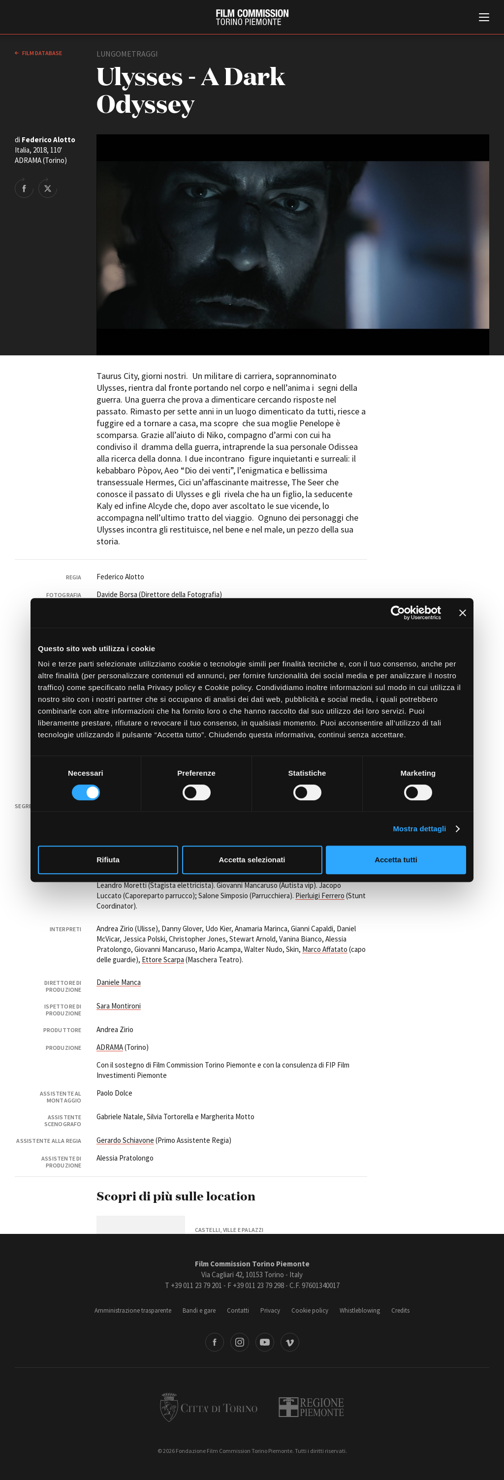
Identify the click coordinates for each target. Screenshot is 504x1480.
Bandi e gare (199, 1310)
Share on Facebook (24, 187)
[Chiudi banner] (462, 612)
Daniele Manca (118, 982)
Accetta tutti (396, 859)
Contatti (238, 1310)
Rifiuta (108, 859)
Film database (41, 53)
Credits (400, 1310)
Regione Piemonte (311, 1407)
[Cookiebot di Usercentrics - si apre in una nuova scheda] (398, 612)
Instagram (239, 1342)
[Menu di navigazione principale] (484, 18)
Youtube (264, 1342)
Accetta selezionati (252, 859)
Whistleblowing (360, 1310)
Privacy (270, 1310)
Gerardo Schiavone (125, 1140)
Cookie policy (309, 1310)
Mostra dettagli (419, 828)
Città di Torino (208, 1407)
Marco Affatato (324, 949)
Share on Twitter (47, 187)
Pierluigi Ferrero (320, 895)
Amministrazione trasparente (132, 1310)
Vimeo (290, 1342)
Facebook (214, 1342)
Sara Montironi (118, 1005)
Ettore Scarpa (163, 959)
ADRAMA (109, 1047)
